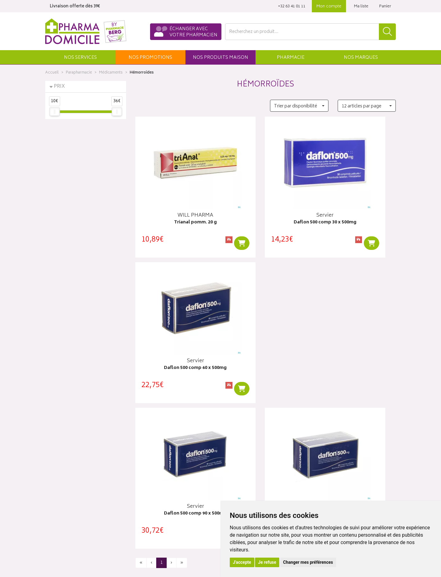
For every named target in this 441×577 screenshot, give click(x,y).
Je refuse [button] (267, 562)
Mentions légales (151, 515)
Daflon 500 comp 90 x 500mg (175, 345)
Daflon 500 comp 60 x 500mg (355, 210)
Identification (237, 451)
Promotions (146, 465)
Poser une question (64, 458)
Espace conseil (150, 479)
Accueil (52, 73)
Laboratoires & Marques (158, 458)
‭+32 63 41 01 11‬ (291, 6)
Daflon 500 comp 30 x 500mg (265, 210)
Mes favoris (236, 479)
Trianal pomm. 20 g (175, 210)
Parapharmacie (79, 73)
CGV (139, 508)
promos (150, 58)
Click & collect (329, 451)
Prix (59, 86)
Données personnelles (157, 522)
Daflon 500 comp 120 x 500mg (265, 345)
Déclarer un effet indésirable (162, 501)
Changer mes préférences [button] (308, 562)
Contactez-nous (61, 465)
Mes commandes (242, 465)
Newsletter (145, 486)
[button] (80, 57)
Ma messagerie (239, 486)
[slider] (54, 111)
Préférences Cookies (155, 536)
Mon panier (236, 472)
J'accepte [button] (242, 562)
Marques (361, 58)
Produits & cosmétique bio (161, 472)
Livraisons (325, 458)
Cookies (143, 529)
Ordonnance (147, 494)
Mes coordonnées (243, 458)
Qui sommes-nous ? (65, 451)
